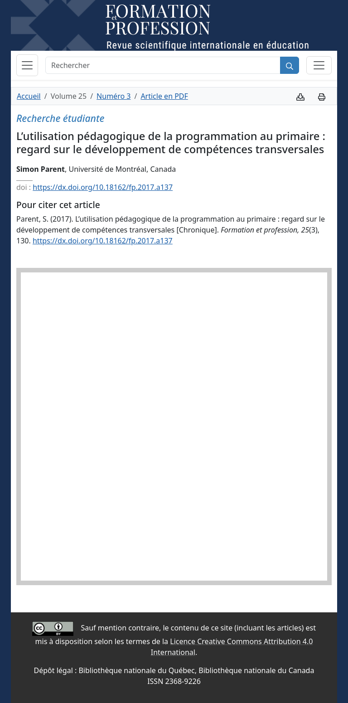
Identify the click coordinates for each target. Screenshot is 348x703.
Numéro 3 (113, 96)
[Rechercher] (162, 65)
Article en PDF (164, 96)
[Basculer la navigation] (27, 65)
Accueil (29, 96)
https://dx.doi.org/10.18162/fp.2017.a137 (103, 187)
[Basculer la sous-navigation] (319, 65)
